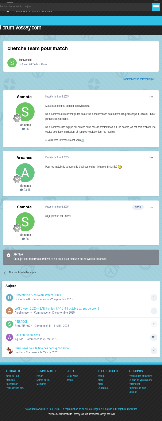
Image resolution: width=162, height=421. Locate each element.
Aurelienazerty (23, 312)
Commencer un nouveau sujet (138, 79)
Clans (44, 64)
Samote (27, 60)
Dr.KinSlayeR (22, 299)
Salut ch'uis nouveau (27, 335)
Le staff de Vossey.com (140, 380)
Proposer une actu (15, 388)
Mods (70, 380)
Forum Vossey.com (20, 28)
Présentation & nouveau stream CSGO (38, 295)
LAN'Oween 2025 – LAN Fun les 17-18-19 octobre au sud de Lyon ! (57, 309)
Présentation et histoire (140, 376)
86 (25, 129)
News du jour (12, 376)
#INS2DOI (21, 322)
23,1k (25, 190)
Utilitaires (103, 388)
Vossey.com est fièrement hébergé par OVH (94, 414)
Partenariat (134, 384)
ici (82, 140)
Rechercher (12, 384)
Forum (39, 376)
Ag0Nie (19, 339)
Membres (41, 384)
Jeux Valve (72, 376)
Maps (100, 384)
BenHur (19, 352)
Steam (101, 376)
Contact (132, 392)
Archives (10, 380)
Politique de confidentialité (60, 414)
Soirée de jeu (43, 380)
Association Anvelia (35, 409)
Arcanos (24, 157)
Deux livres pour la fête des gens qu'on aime (42, 348)
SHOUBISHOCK (23, 326)
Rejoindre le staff (137, 388)
